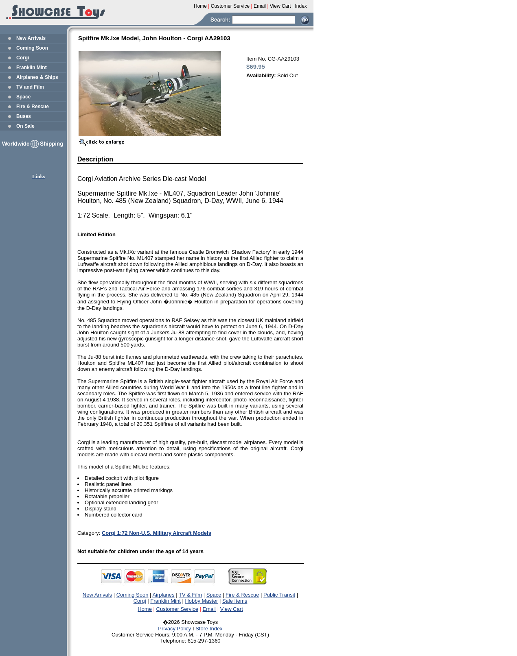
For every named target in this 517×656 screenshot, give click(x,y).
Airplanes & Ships (37, 77)
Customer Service (177, 609)
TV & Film (190, 595)
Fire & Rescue (32, 106)
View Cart (231, 609)
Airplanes (163, 595)
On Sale (25, 126)
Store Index (209, 628)
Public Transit (279, 595)
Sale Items (234, 601)
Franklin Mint (31, 67)
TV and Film (30, 87)
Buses (23, 116)
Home (145, 609)
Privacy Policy (174, 628)
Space (23, 97)
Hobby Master (201, 601)
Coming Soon (32, 48)
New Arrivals (31, 38)
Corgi (22, 58)
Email (209, 609)
